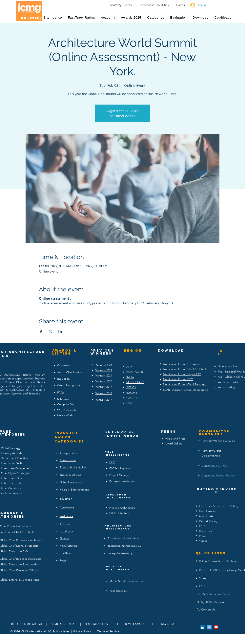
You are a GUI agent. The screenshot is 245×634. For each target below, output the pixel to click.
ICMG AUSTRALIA (63, 624)
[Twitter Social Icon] (209, 627)
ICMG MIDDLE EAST (98, 624)
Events (180, 5)
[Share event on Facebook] (41, 331)
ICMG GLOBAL (33, 624)
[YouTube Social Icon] (216, 627)
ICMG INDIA (166, 624)
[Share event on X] (50, 331)
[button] (53, 17)
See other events (122, 116)
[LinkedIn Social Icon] (202, 627)
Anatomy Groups (121, 5)
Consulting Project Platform (219, 475)
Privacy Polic (81, 631)
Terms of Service (108, 631)
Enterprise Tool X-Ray (155, 5)
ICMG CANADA (135, 624)
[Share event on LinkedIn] (60, 331)
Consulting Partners (214, 465)
